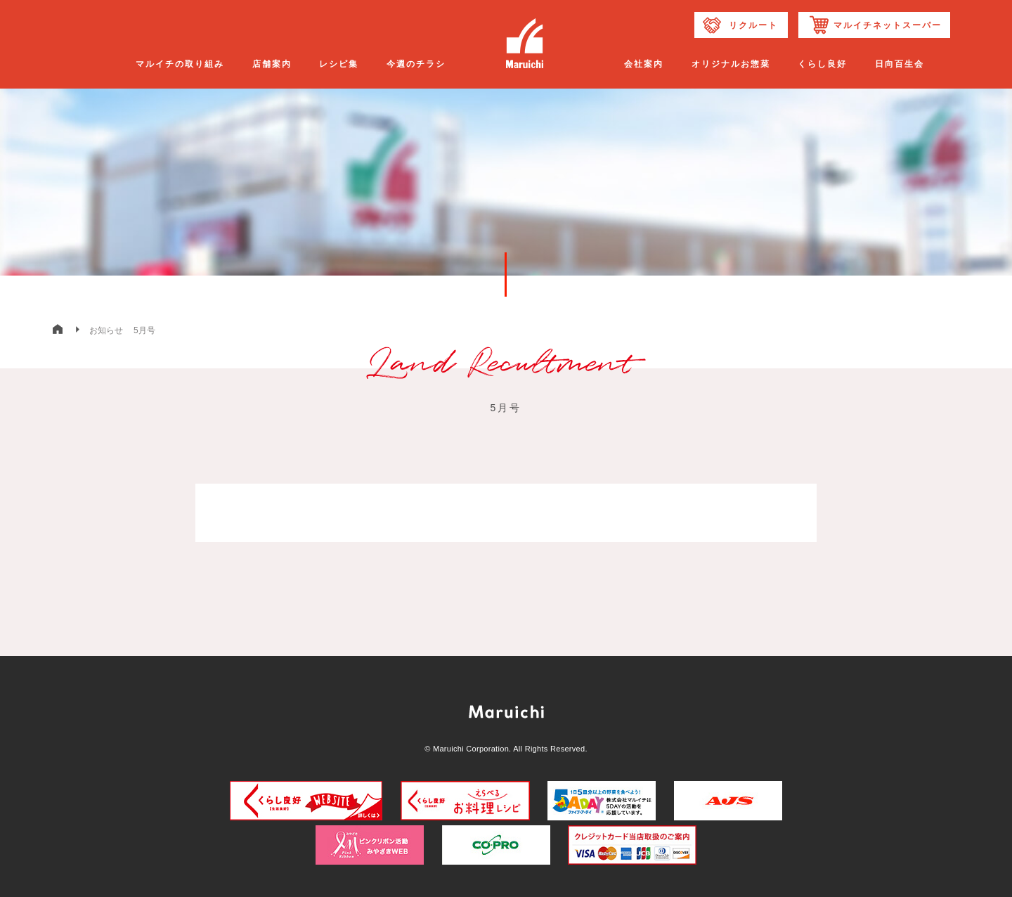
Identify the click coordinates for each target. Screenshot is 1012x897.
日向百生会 (899, 64)
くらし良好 (822, 64)
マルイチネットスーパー (887, 25)
